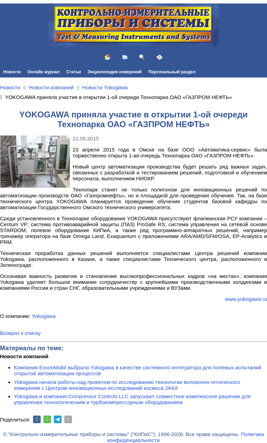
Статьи (73, 71)
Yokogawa (44, 316)
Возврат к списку (20, 333)
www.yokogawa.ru (246, 299)
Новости (12, 71)
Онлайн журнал (43, 71)
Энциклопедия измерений (114, 71)
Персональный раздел (172, 71)
